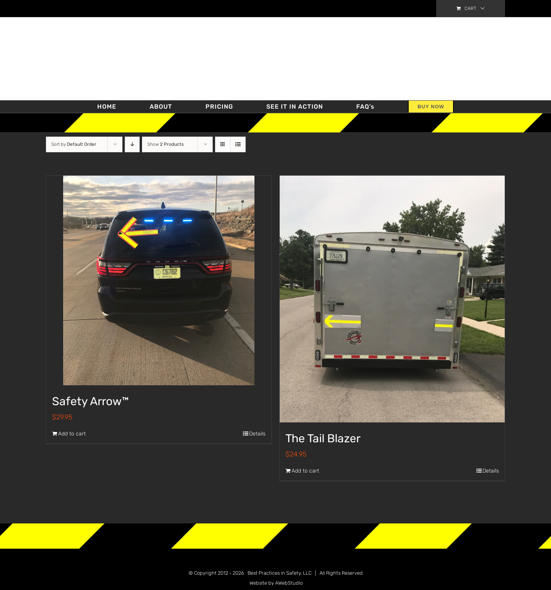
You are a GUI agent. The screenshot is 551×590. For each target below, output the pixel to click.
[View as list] (237, 144)
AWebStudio (289, 583)
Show (165, 144)
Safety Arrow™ (90, 401)
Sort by (73, 144)
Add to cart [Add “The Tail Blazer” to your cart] (305, 471)
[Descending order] (132, 144)
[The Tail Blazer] (392, 299)
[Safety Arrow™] (158, 280)
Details (257, 433)
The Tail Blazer (322, 438)
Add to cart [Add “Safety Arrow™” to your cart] (72, 433)
